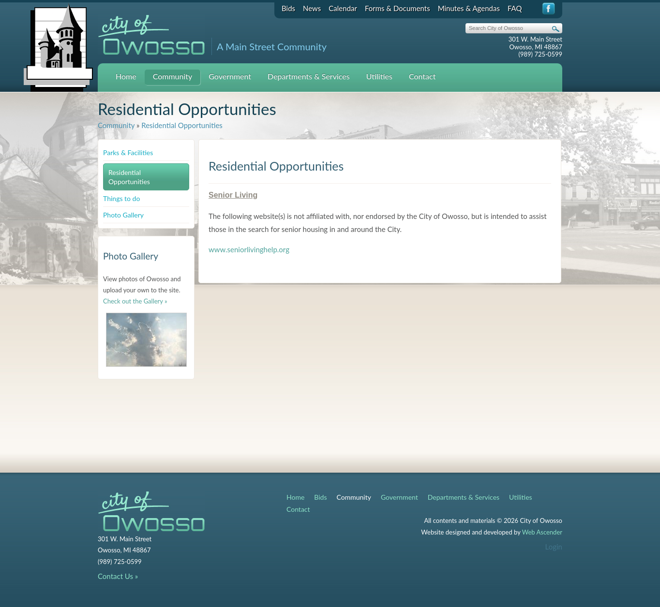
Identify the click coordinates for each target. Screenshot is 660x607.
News (312, 8)
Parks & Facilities (128, 152)
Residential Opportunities (182, 125)
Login (553, 546)
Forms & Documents (397, 8)
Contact (422, 76)
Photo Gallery (123, 215)
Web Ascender (542, 532)
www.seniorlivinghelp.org (249, 249)
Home (126, 76)
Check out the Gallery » (135, 301)
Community (173, 76)
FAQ (515, 8)
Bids (288, 8)
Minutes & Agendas (469, 8)
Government (230, 76)
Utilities (379, 76)
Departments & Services (309, 76)
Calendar (343, 8)
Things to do (121, 198)
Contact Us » (118, 576)
